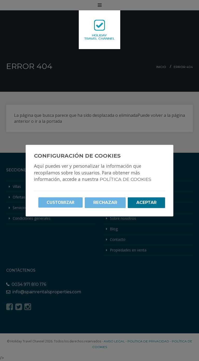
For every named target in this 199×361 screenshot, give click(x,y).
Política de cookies (125, 179)
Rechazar (105, 202)
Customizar (60, 202)
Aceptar (146, 202)
